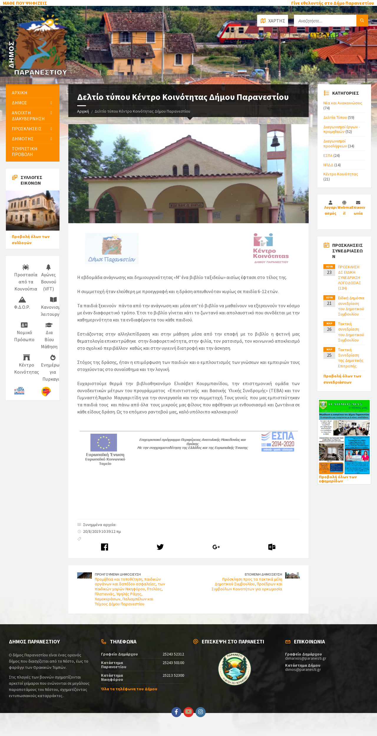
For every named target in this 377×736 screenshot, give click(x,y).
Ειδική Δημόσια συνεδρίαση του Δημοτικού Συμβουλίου (351, 306)
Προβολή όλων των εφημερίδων (338, 479)
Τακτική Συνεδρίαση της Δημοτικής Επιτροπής (350, 358)
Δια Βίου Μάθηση (49, 336)
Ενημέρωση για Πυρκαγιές (53, 368)
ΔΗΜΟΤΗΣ (23, 139)
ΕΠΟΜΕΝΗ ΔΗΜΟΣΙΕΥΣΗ (263, 574)
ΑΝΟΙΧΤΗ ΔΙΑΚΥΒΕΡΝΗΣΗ (28, 115)
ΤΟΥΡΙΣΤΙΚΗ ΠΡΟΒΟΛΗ (24, 151)
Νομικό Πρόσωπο (24, 332)
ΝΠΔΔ (328, 164)
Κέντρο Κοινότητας (26, 364)
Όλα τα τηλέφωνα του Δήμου (129, 688)
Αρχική (83, 111)
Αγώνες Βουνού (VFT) (48, 278)
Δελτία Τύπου (335, 117)
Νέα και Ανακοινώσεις (342, 103)
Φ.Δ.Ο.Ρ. (22, 303)
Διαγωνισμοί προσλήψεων (335, 143)
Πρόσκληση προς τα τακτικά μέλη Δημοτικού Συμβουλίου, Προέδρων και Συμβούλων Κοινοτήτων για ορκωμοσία (246, 584)
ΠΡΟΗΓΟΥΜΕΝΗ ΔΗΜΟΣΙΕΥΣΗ (118, 574)
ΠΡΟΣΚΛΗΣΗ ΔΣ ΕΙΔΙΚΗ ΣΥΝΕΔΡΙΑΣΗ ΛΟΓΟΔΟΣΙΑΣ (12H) (349, 277)
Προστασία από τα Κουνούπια (25, 278)
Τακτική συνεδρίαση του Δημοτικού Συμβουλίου (351, 332)
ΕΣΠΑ (328, 155)
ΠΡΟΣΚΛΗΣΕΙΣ (27, 129)
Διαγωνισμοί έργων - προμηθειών (341, 129)
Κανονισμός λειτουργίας (53, 307)
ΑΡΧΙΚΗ (19, 93)
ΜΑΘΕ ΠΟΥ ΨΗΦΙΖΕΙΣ (25, 3)
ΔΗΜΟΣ (19, 103)
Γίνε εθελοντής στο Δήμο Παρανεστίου (332, 3)
